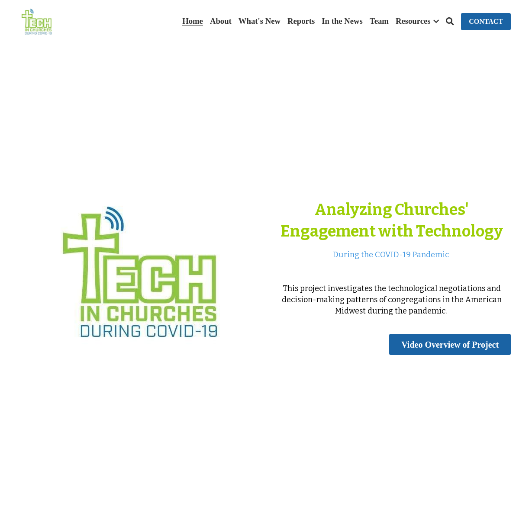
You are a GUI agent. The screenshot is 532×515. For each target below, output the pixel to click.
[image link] (36, 21)
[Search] (450, 21)
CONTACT (486, 21)
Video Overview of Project (450, 344)
